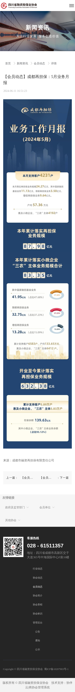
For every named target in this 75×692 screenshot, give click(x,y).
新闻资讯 (23, 63)
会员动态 (40, 63)
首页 (8, 63)
